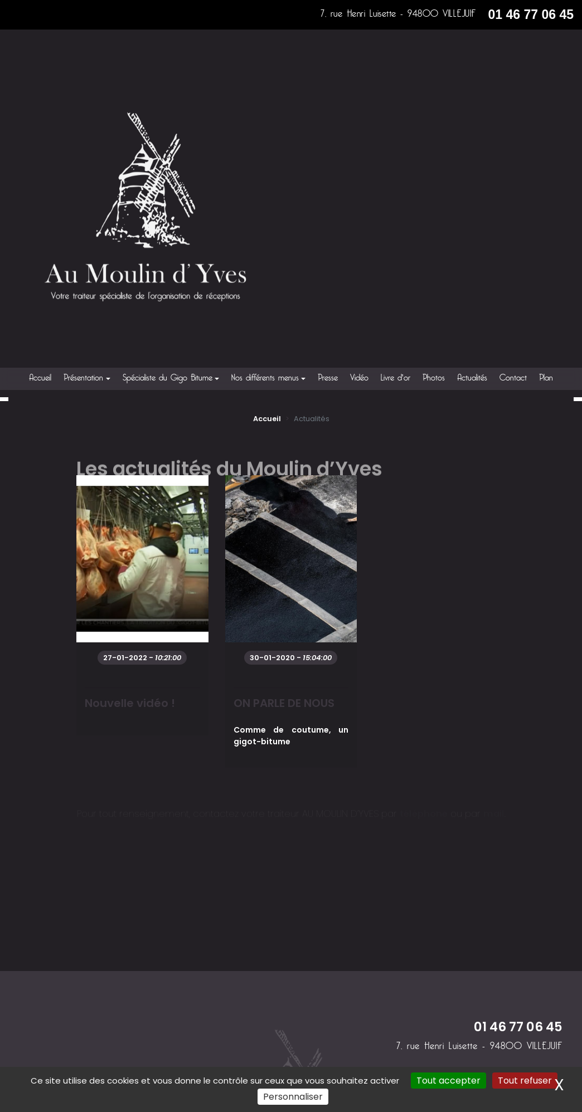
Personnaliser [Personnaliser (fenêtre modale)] (293, 1096)
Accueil (40, 378)
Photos (434, 378)
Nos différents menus (265, 378)
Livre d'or (395, 378)
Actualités (472, 378)
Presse (328, 378)
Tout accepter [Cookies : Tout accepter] (448, 1080)
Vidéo (359, 378)
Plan (546, 378)
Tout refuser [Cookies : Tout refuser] (525, 1080)
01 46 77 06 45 (531, 14)
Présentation (83, 378)
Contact (513, 378)
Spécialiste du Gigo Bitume (167, 378)
